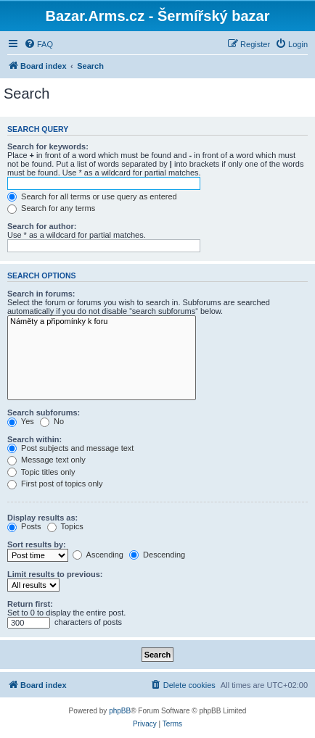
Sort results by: (36, 544)
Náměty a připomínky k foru (102, 322)
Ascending (98, 554)
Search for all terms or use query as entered (92, 196)
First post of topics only (55, 483)
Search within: (34, 439)
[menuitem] (38, 44)
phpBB (120, 711)
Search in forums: (41, 293)
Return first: (30, 604)
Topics (65, 526)
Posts (24, 526)
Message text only (46, 459)
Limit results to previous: (54, 574)
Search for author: (41, 226)
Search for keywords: (48, 146)
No (52, 421)
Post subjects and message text (70, 448)
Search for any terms (51, 208)
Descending (157, 554)
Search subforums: (43, 412)
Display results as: (42, 517)
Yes (20, 421)
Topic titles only (41, 472)
